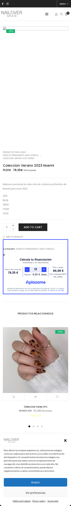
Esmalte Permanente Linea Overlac (21, 155)
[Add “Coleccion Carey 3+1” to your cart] (14, 397)
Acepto (35, 482)
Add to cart (33, 227)
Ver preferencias (35, 493)
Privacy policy (39, 501)
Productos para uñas (14, 152)
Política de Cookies (21, 501)
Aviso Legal (53, 501)
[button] (65, 440)
